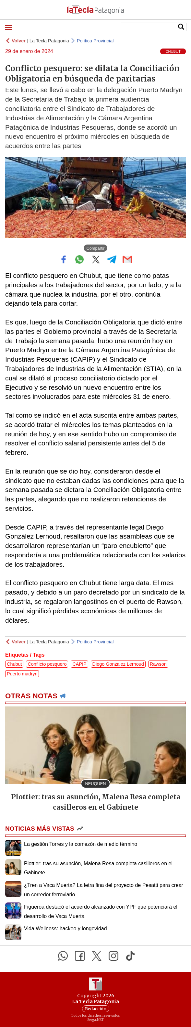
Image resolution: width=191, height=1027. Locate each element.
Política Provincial (95, 40)
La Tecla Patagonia (49, 40)
